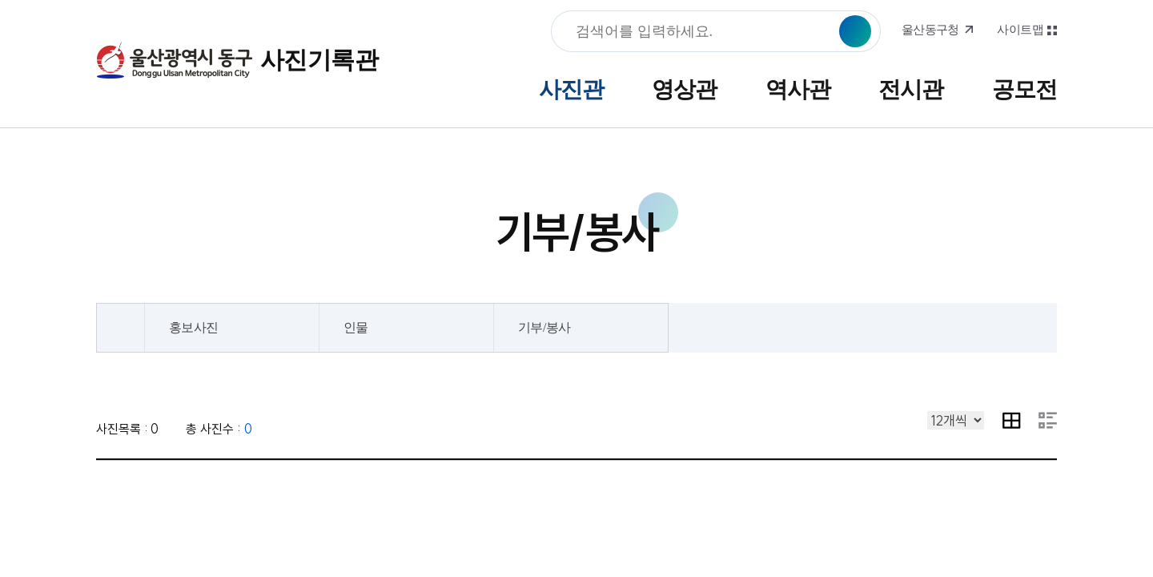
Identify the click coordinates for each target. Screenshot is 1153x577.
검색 (855, 31)
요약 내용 (1048, 420)
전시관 (910, 89)
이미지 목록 (1011, 420)
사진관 (571, 89)
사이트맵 (1020, 29)
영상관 (684, 89)
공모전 (1024, 89)
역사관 (797, 89)
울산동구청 (930, 29)
